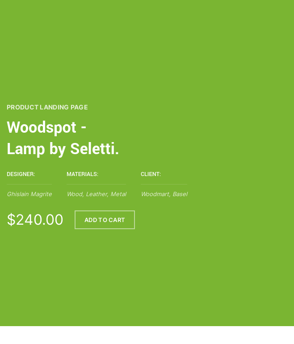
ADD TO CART (104, 220)
